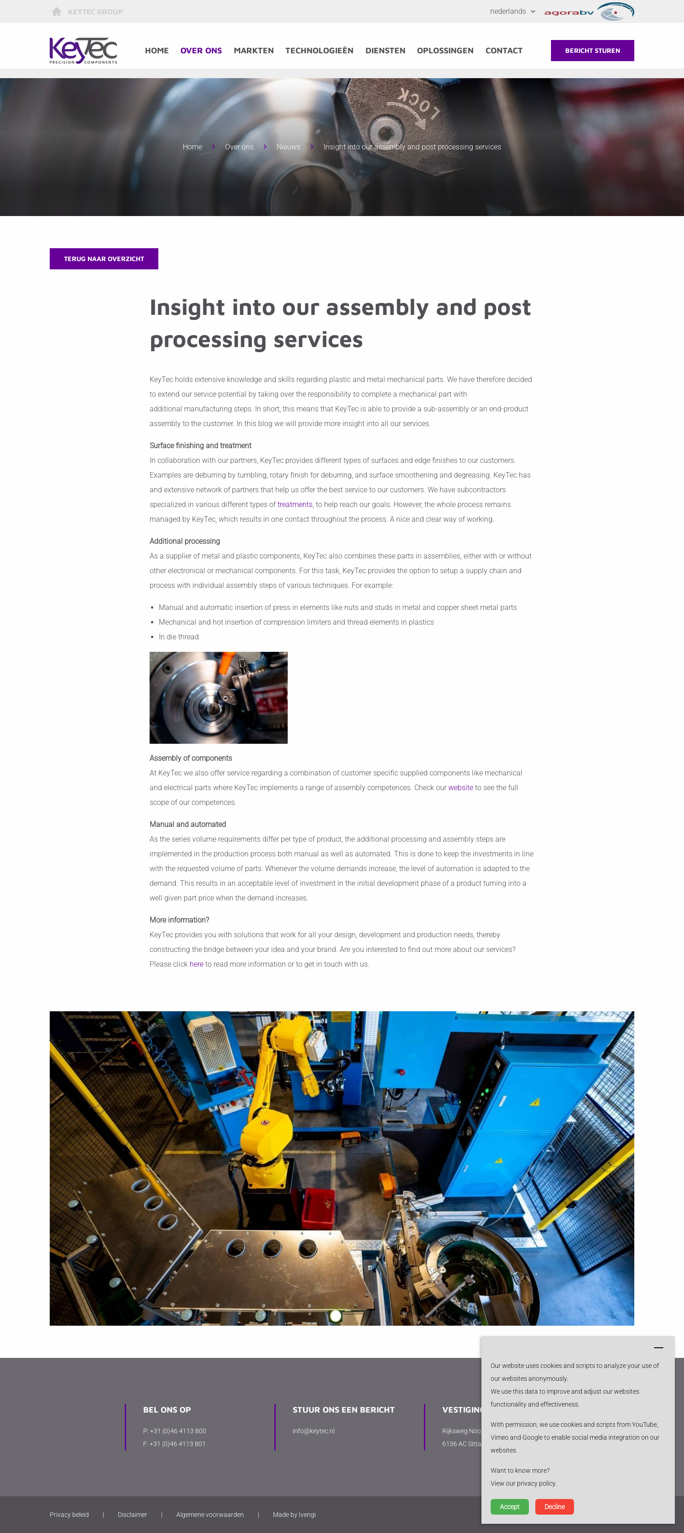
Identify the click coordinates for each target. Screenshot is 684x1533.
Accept (510, 1506)
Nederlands (508, 11)
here (196, 964)
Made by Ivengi (294, 1514)
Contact (507, 50)
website (460, 787)
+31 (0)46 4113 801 (178, 1444)
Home (160, 50)
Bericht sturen (592, 50)
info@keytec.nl (314, 1431)
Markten (257, 50)
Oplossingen (448, 50)
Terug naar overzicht (104, 258)
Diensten (389, 50)
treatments (295, 504)
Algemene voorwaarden (210, 1514)
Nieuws (289, 146)
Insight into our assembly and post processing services (412, 146)
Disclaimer (132, 1514)
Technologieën (323, 50)
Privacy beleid (69, 1514)
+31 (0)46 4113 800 (178, 1431)
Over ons (205, 50)
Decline (555, 1506)
